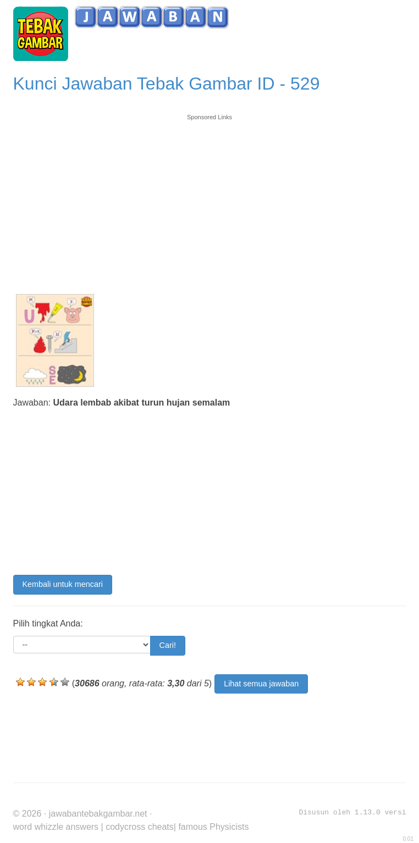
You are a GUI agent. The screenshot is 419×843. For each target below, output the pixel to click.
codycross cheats (140, 826)
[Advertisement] (210, 199)
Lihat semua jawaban (261, 683)
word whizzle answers (56, 826)
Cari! (167, 645)
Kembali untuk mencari (63, 584)
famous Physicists (213, 826)
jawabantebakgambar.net (98, 813)
